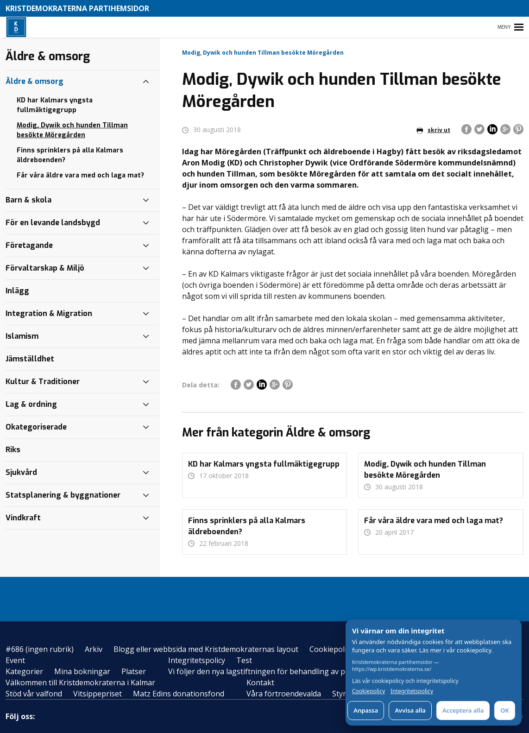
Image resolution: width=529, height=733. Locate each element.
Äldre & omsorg (34, 81)
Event (15, 660)
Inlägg (17, 291)
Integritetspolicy (196, 660)
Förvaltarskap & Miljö (45, 268)
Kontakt (260, 682)
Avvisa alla (410, 710)
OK (504, 710)
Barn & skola (28, 200)
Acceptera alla (463, 710)
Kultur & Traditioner (43, 381)
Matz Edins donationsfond (178, 694)
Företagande (29, 245)
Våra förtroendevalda (283, 694)
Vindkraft (23, 518)
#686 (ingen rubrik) (40, 649)
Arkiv (93, 649)
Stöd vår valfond (34, 694)
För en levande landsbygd (53, 222)
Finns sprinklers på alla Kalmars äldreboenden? (70, 155)
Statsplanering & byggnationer (63, 495)
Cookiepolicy (331, 649)
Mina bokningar (82, 671)
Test (244, 660)
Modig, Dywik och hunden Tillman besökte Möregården (72, 130)
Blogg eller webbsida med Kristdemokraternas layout (205, 649)
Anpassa (365, 710)
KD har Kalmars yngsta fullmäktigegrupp (55, 105)
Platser (133, 671)
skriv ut (433, 130)
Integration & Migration (49, 313)
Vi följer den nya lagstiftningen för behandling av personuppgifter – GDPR (297, 671)
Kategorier (24, 671)
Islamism (22, 336)
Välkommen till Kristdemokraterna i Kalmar (80, 682)
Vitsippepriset (97, 694)
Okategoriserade (36, 427)
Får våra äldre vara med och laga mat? (80, 175)
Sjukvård (21, 472)
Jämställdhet (30, 359)
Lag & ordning (31, 404)
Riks (13, 450)
